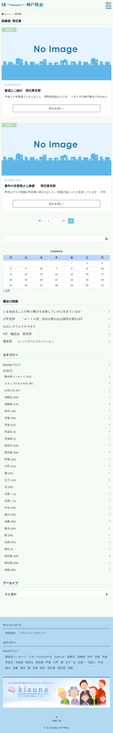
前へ (41, 220)
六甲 (10, 466)
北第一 (10, 493)
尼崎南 (11, 404)
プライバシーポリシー (33, 633)
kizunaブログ (12, 364)
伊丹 (10, 411)
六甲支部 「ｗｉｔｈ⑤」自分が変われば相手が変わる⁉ (42, 319)
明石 (8, 549)
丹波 (10, 424)
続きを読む (56, 108)
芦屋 (10, 459)
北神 (10, 542)
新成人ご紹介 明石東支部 (23, 90)
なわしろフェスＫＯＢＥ (19, 326)
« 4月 (6, 290)
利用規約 (10, 633)
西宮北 (11, 445)
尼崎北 (11, 397)
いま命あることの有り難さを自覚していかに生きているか (42, 311)
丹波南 (10, 438)
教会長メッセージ (17, 376)
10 (63, 220)
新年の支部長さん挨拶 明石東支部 (30, 185)
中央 (10, 507)
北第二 (10, 500)
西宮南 (11, 452)
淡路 (10, 569)
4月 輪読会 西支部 (17, 333)
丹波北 (10, 431)
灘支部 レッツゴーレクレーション (28, 341)
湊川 (10, 514)
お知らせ (12, 390)
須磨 (10, 521)
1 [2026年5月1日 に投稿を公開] (71, 263)
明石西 (11, 562)
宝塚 (10, 417)
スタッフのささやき (18, 383)
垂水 (10, 528)
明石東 (9, 29)
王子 (10, 480)
